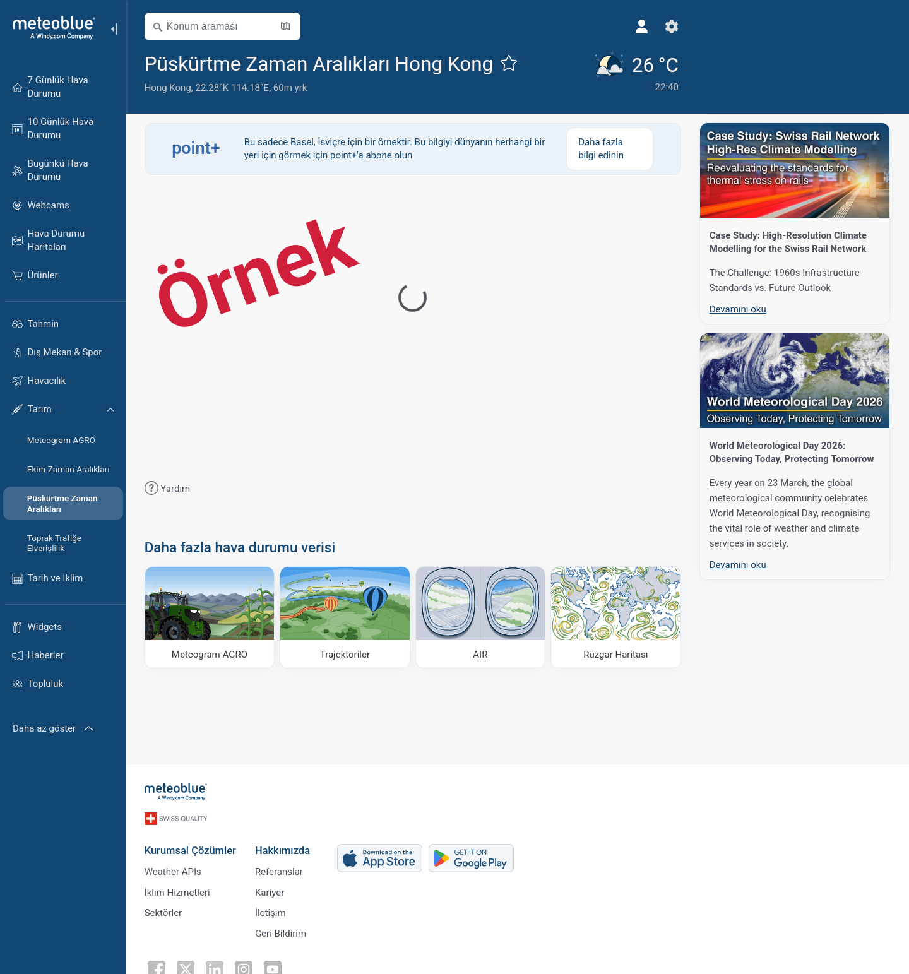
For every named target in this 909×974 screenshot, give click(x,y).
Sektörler (164, 911)
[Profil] (634, 26)
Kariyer (270, 890)
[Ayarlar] (665, 26)
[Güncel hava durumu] (628, 72)
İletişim (271, 911)
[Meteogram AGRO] (210, 617)
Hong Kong (168, 87)
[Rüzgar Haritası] (617, 617)
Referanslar (280, 870)
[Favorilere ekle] (510, 62)
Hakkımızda (283, 849)
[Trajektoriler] (346, 617)
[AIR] (481, 617)
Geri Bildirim (281, 932)
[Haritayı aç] (286, 26)
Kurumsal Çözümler (191, 849)
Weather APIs (173, 870)
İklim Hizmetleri (178, 890)
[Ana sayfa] (50, 28)
